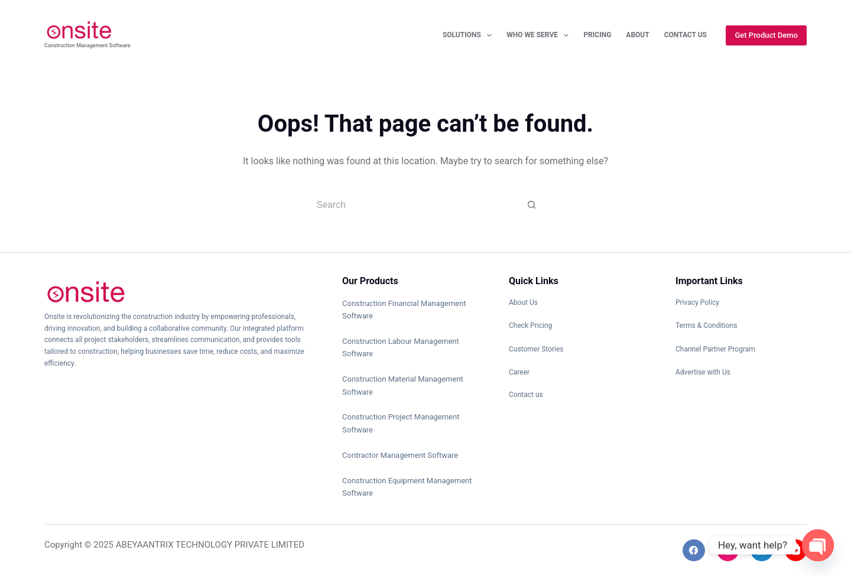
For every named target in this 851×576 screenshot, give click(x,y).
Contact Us (685, 35)
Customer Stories (536, 349)
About (637, 35)
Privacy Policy (697, 302)
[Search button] (532, 204)
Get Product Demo (766, 35)
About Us (523, 302)
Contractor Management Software (400, 455)
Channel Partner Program (715, 349)
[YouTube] (796, 550)
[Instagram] (728, 550)
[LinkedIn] (762, 550)
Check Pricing (530, 325)
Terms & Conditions (706, 325)
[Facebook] (694, 550)
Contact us (526, 394)
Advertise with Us (702, 372)
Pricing (597, 35)
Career (519, 372)
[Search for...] (413, 204)
